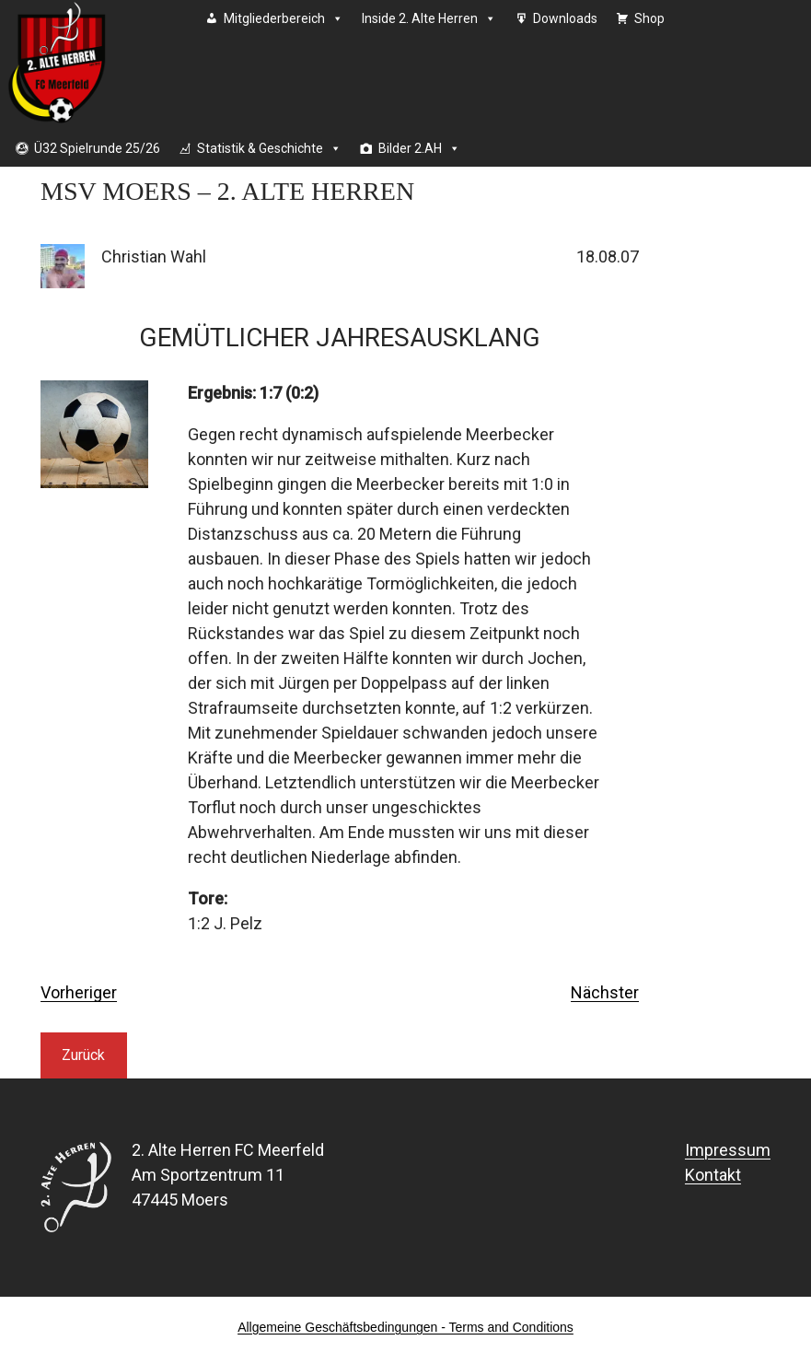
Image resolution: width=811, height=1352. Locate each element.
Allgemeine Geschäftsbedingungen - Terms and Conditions (405, 1327)
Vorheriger (79, 992)
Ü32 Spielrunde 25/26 (97, 148)
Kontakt (713, 1174)
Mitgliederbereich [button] (283, 18)
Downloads (565, 18)
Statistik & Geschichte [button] (269, 148)
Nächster (605, 992)
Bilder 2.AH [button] (419, 148)
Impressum (727, 1150)
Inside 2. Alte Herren (429, 18)
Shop (649, 18)
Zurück (83, 1055)
